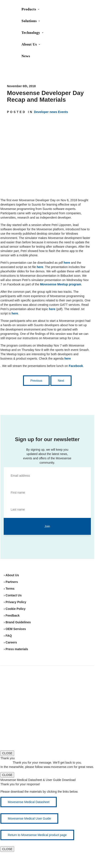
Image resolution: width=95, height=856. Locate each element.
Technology (31, 32)
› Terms (9, 588)
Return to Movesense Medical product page (37, 835)
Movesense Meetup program (60, 284)
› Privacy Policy (15, 602)
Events (63, 112)
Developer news (45, 112)
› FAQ (8, 635)
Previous (36, 380)
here (67, 262)
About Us (29, 44)
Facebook (76, 366)
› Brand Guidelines (17, 622)
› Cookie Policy (14, 608)
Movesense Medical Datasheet (28, 802)
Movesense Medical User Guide (29, 818)
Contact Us (60, 9)
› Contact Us (13, 595)
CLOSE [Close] (7, 753)
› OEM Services (15, 629)
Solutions (29, 21)
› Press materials (16, 649)
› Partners (11, 582)
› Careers (10, 642)
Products (29, 9)
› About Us (11, 575)
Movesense (24, 682)
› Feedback (12, 615)
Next (61, 380)
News (26, 56)
